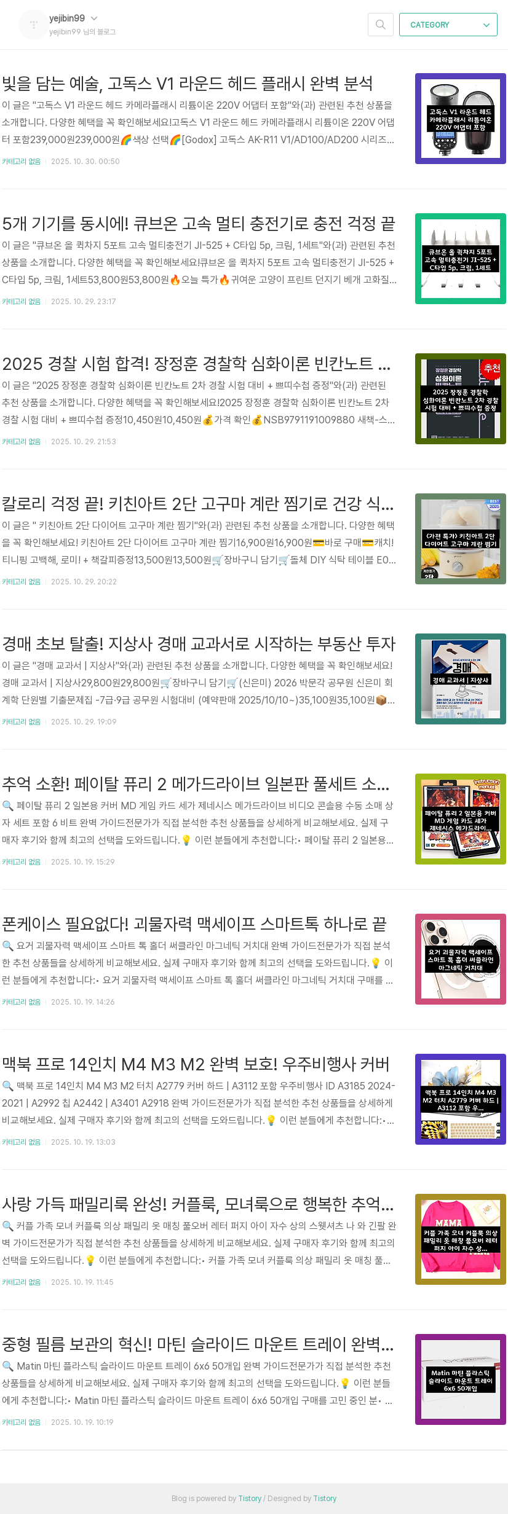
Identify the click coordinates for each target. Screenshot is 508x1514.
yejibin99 (73, 18)
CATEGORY (450, 25)
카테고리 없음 (21, 161)
